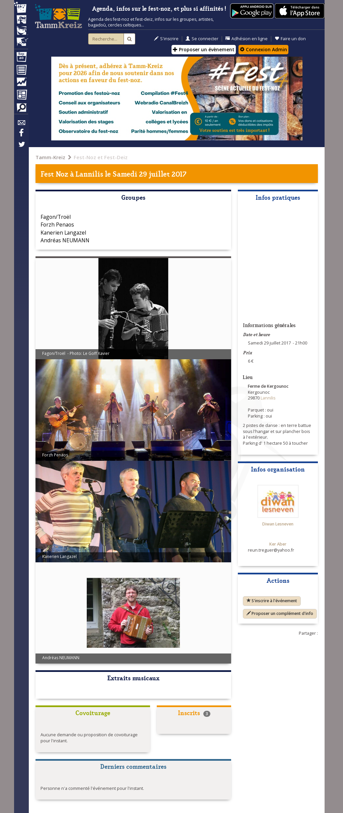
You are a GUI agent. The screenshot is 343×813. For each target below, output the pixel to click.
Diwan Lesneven (277, 524)
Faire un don (290, 39)
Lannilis (89, 173)
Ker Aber (277, 544)
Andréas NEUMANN (65, 240)
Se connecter (202, 39)
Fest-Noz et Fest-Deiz (101, 157)
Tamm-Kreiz (50, 157)
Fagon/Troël (56, 217)
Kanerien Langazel (63, 232)
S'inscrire (166, 39)
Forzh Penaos (57, 224)
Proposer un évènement (203, 49)
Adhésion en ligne (246, 39)
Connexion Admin (263, 49)
